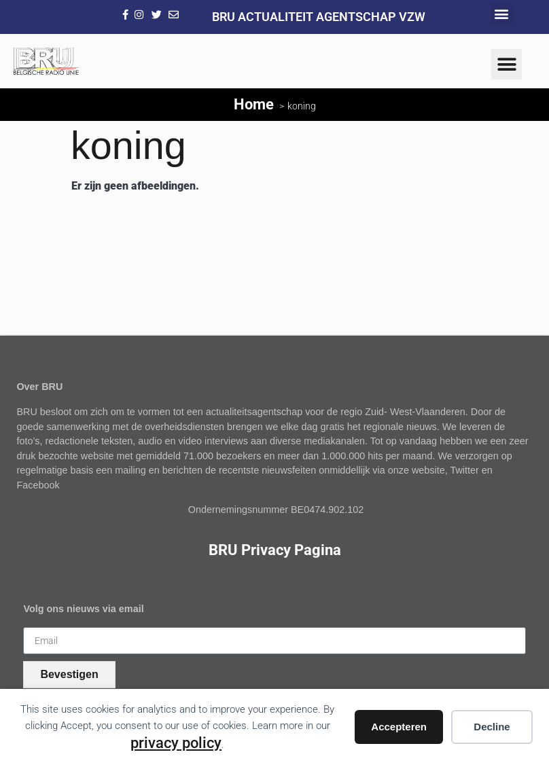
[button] (502, 14)
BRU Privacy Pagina (275, 549)
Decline (492, 726)
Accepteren (399, 726)
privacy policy (176, 742)
